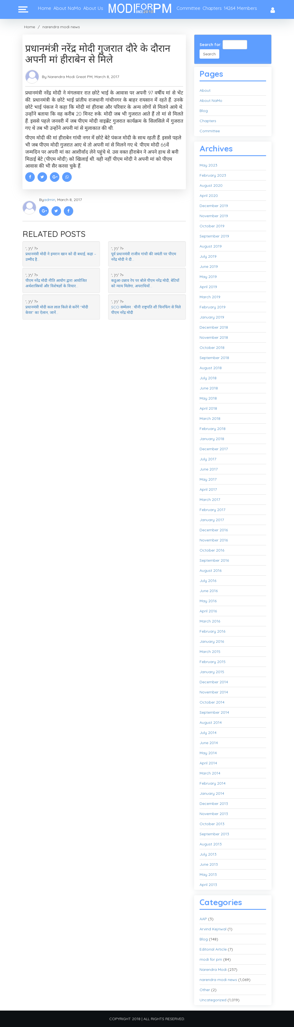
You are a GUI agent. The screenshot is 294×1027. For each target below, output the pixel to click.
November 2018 (214, 337)
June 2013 (209, 864)
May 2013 (208, 874)
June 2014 (209, 742)
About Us (93, 8)
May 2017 (208, 479)
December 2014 (214, 681)
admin (49, 199)
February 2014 (213, 783)
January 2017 (212, 519)
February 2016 (212, 631)
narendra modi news (61, 26)
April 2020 (209, 195)
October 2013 (212, 823)
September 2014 (214, 712)
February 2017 (212, 509)
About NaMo (67, 8)
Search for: (210, 44)
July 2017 (208, 459)
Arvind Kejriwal (213, 928)
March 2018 (210, 418)
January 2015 (212, 671)
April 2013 (208, 884)
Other (205, 989)
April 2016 (208, 611)
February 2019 (213, 307)
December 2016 (214, 529)
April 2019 (208, 286)
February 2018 (213, 428)
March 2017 (210, 499)
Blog (204, 110)
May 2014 (208, 752)
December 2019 (214, 205)
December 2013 (214, 803)
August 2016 (210, 570)
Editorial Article (213, 949)
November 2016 (214, 540)
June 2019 (209, 266)
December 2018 (214, 327)
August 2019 (211, 246)
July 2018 (208, 377)
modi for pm (211, 959)
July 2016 (208, 580)
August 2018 (211, 367)
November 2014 (214, 692)
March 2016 (210, 621)
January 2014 (212, 793)
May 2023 (208, 165)
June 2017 (209, 469)
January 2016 (212, 641)
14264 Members (240, 8)
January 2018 (212, 438)
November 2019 (214, 215)
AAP (203, 918)
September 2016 (214, 560)
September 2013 (214, 833)
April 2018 (208, 408)
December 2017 (214, 448)
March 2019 (210, 296)
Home (44, 8)
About (205, 90)
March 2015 (210, 651)
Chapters (212, 8)
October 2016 (212, 550)
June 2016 (209, 590)
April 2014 (208, 763)
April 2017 (208, 489)
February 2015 (213, 661)
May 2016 (208, 600)
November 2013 (214, 813)
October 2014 (212, 702)
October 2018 (212, 347)
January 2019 (212, 317)
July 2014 (208, 732)
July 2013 (208, 854)
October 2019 (212, 225)
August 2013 (211, 844)
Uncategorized (213, 999)
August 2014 (211, 722)
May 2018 (208, 398)
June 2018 (209, 388)
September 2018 (214, 357)
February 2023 (213, 175)
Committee (188, 8)
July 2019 (208, 256)
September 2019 (214, 236)
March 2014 (210, 773)
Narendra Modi (213, 969)
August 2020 (211, 185)
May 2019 (208, 276)
